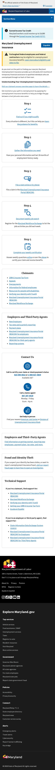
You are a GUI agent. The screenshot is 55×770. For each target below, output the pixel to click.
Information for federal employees (23, 287)
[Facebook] (7, 597)
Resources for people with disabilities (24, 291)
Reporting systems (16, 343)
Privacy (14, 583)
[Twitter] (10, 597)
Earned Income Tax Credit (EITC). (32, 36)
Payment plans (15, 328)
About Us (5, 583)
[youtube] (14, 597)
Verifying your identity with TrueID (23, 294)
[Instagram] (3, 597)
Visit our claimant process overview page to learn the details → (26, 86)
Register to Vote (14, 587)
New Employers (15, 321)
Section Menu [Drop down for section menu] (9, 19)
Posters (22, 583)
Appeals (12, 281)
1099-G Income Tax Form (18, 278)
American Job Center (29, 419)
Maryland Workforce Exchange (30, 223)
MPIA (4, 587)
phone (43, 257)
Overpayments (15, 284)
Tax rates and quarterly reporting (22, 325)
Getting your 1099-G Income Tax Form (25, 506)
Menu (52, 11)
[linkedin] (18, 597)
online (29, 257)
